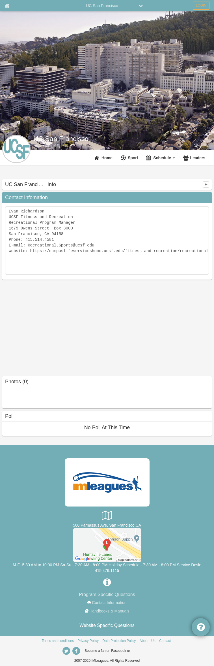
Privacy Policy (88, 641)
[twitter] (66, 651)
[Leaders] (195, 157)
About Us (147, 641)
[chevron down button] (141, 5)
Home (107, 158)
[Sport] (130, 157)
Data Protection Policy (119, 641)
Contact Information (109, 602)
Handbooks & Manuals (109, 611)
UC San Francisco (60, 138)
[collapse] (206, 184)
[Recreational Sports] (50, 145)
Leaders (198, 158)
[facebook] (76, 651)
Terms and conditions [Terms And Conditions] (58, 641)
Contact (165, 641)
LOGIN (201, 5)
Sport (133, 158)
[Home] (104, 157)
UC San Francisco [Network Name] (102, 5)
